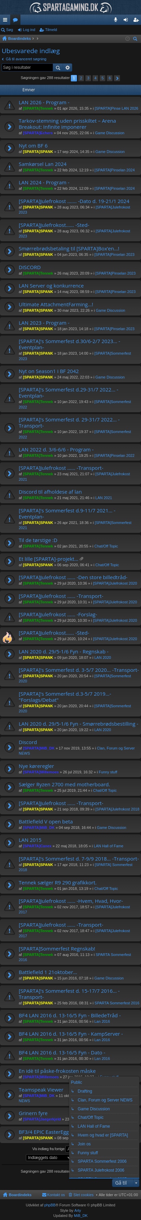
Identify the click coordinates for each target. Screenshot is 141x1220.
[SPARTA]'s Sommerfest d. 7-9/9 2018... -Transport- (79, 858)
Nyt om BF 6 (33, 145)
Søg (9, 30)
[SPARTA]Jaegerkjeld (42, 1119)
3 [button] (88, 78)
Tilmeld (51, 30)
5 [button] (102, 78)
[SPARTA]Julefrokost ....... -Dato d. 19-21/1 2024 (74, 201)
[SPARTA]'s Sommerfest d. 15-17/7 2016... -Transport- (69, 994)
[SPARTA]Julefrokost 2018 (117, 809)
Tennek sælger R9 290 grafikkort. (58, 882)
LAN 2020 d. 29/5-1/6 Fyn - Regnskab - (64, 651)
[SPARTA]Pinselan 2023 (114, 254)
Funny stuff (108, 772)
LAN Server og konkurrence (51, 285)
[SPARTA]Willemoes (41, 772)
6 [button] (110, 78)
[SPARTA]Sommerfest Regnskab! (57, 948)
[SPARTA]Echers (38, 133)
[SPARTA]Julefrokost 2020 (115, 583)
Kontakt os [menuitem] (56, 1195)
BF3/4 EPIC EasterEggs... (47, 1132)
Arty (77, 1210)
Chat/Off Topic (106, 546)
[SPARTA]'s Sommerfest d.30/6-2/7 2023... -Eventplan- (69, 344)
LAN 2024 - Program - (44, 182)
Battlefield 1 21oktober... (48, 972)
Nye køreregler (36, 766)
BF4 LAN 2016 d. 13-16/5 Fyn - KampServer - (71, 1034)
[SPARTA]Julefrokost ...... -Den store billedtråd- (73, 577)
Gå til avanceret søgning (26, 59)
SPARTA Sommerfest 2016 (117, 1003)
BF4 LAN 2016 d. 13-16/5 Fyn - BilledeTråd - (70, 1015)
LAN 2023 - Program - (44, 323)
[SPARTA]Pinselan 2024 (115, 170)
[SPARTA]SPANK (38, 152)
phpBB (50, 1205)
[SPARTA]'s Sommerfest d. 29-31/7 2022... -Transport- (69, 422)
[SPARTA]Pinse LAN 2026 (116, 108)
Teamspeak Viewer (41, 1089)
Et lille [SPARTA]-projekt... (48, 559)
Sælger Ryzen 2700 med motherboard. (64, 784)
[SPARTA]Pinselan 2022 (114, 455)
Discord (28, 742)
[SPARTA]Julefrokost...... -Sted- (54, 225)
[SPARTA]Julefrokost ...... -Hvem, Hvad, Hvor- (71, 901)
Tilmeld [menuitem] (138, 21)
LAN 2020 (102, 657)
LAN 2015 (30, 840)
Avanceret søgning (67, 67)
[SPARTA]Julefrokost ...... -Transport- (61, 468)
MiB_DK (80, 1216)
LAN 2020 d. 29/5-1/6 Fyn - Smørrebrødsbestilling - (78, 724)
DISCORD (30, 267)
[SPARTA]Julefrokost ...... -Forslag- (58, 614)
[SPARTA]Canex (37, 846)
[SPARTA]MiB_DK (38, 748)
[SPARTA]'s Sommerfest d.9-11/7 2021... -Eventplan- (67, 513)
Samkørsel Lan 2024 (42, 164)
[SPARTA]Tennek (38, 108)
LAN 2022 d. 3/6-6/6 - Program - (56, 449)
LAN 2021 (103, 498)
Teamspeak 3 (117, 21)
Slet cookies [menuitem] (84, 1195)
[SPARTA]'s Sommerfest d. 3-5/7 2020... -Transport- (79, 670)
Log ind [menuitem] (127, 21)
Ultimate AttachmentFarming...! (56, 304)
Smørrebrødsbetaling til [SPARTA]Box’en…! (69, 248)
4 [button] (95, 78)
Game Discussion (109, 133)
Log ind (29, 30)
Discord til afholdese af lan (50, 492)
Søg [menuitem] (136, 40)
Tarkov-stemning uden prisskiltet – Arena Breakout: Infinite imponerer (67, 124)
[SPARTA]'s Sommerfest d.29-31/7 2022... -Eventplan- (68, 392)
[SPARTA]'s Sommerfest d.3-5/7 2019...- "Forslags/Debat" (65, 697)
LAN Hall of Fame (108, 846)
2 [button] (81, 78)
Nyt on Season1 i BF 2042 (49, 371)
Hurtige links (6, 21)
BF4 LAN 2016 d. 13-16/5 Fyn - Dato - (62, 1052)
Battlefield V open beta (46, 821)
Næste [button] (117, 78)
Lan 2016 (102, 1021)
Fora (16, 21)
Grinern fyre (33, 1113)
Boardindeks (20, 1195)
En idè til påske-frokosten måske (57, 1071)
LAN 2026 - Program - (44, 102)
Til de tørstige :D (38, 540)
